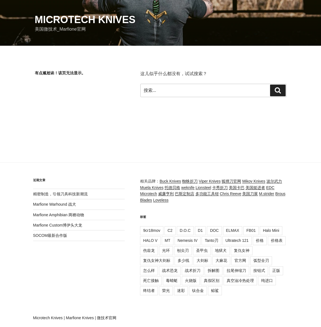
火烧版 (191, 280)
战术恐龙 (170, 270)
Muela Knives (151, 187)
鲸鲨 (215, 290)
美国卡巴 (236, 187)
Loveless (160, 200)
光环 (166, 250)
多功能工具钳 (207, 193)
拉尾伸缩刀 (236, 270)
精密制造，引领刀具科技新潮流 (60, 194)
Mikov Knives (253, 181)
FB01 (251, 230)
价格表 (277, 240)
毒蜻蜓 (172, 280)
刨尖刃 (183, 250)
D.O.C (185, 230)
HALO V (150, 240)
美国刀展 (250, 193)
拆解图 (213, 270)
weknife (187, 187)
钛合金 (198, 290)
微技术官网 (106, 318)
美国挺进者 (255, 187)
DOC (214, 230)
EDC (270, 187)
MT (167, 240)
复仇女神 (241, 250)
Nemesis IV (188, 240)
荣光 (166, 290)
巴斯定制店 (184, 193)
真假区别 (211, 280)
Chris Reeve (230, 193)
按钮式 (259, 270)
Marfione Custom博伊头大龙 (57, 225)
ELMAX (232, 230)
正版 (276, 270)
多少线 (183, 260)
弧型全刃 (261, 260)
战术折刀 (192, 270)
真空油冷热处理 (240, 280)
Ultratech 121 (237, 240)
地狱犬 (221, 250)
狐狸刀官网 (231, 181)
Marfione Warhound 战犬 (54, 204)
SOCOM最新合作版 (50, 235)
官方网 (240, 260)
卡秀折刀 (220, 187)
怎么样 (149, 270)
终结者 (149, 290)
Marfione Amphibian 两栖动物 (58, 215)
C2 (170, 230)
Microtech (148, 193)
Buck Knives (170, 181)
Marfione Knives (80, 318)
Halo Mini (271, 230)
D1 (200, 230)
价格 (260, 240)
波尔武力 (274, 181)
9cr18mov (151, 230)
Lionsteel (203, 187)
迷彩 (181, 290)
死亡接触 (151, 280)
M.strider (266, 193)
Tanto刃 (211, 240)
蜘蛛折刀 (190, 181)
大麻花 (221, 260)
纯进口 (267, 280)
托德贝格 (172, 187)
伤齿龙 (149, 250)
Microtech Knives (85, 19)
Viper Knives (209, 181)
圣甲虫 (202, 250)
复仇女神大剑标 (156, 260)
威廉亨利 (166, 193)
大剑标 (202, 260)
